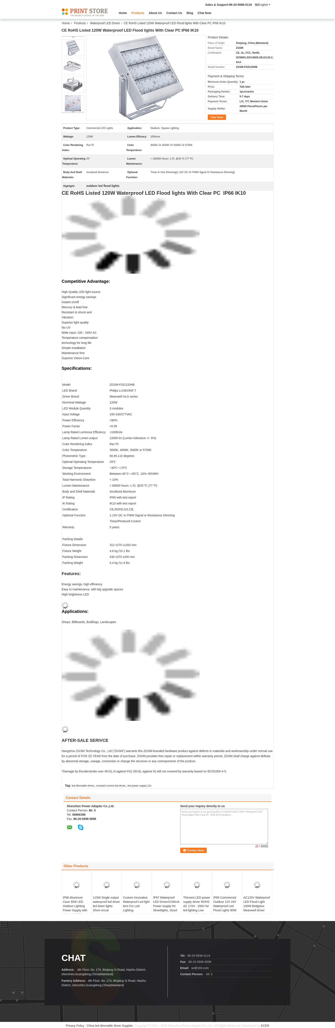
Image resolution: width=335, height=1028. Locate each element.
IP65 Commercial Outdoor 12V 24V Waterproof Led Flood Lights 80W (224, 904)
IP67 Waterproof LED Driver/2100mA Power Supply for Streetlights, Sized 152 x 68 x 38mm (166, 906)
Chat (73, 958)
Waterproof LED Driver (105, 23)
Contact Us (174, 13)
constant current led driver (111, 785)
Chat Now (204, 12)
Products (137, 13)
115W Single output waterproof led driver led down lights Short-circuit (106, 904)
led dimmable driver (83, 785)
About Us (155, 13)
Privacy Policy (75, 1025)
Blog (190, 13)
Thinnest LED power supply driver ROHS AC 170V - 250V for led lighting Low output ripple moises (196, 906)
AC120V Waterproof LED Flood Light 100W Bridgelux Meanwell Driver (256, 904)
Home (123, 13)
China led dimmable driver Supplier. (110, 1025)
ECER (265, 1025)
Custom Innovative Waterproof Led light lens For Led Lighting (136, 904)
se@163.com (200, 968)
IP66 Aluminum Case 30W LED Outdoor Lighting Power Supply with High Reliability (75, 906)
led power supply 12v (139, 785)
